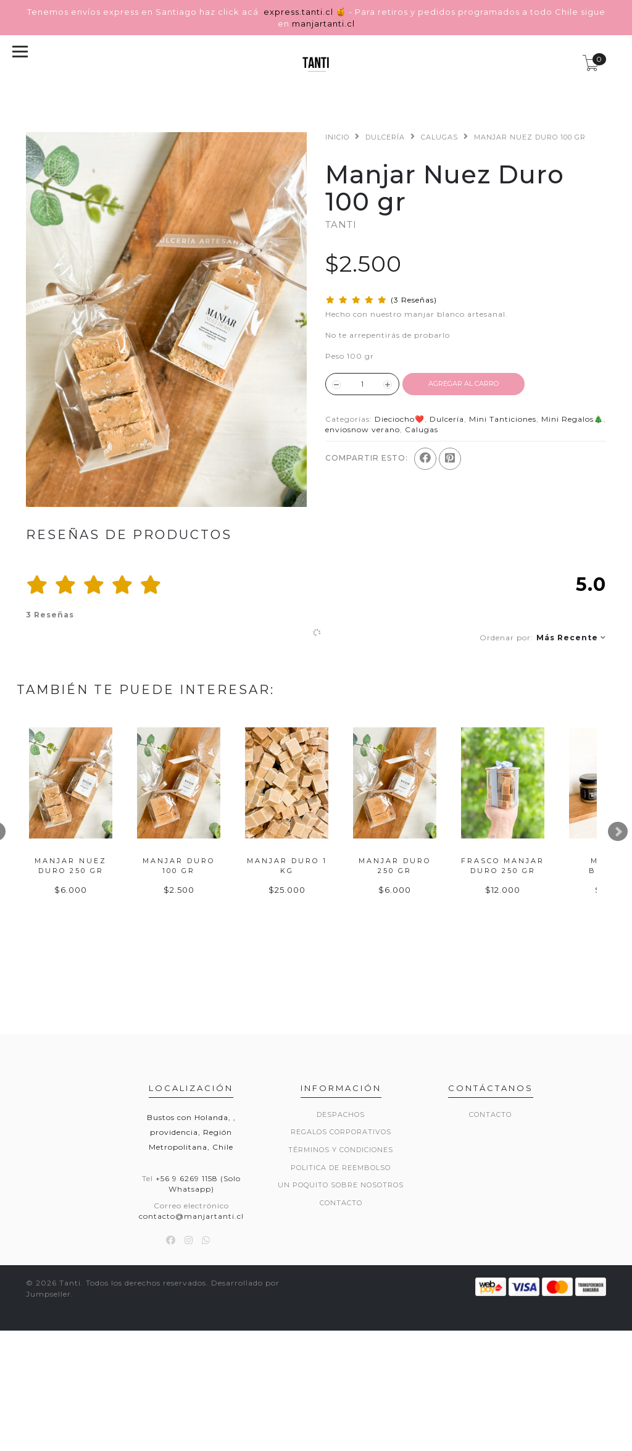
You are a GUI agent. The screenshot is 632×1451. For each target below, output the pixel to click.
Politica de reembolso (341, 1266)
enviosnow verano (362, 429)
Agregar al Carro (463, 383)
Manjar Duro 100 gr (290, 959)
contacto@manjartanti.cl (191, 1314)
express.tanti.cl (300, 12)
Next (618, 881)
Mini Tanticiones (502, 419)
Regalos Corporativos (341, 1230)
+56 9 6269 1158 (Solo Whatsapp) (198, 1282)
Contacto (341, 1301)
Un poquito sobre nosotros (341, 1283)
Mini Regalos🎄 (572, 419)
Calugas (439, 137)
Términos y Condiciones (340, 1248)
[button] (543, 637)
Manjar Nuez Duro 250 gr (107, 959)
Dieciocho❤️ (400, 419)
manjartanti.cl (323, 23)
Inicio (337, 137)
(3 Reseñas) (414, 299)
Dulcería (385, 137)
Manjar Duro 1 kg (472, 959)
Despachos (341, 1213)
